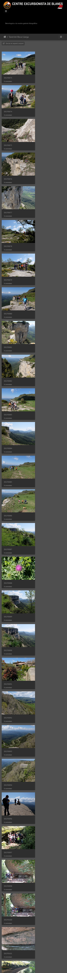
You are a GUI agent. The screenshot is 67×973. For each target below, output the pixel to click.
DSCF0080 (42, 170)
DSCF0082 (42, 202)
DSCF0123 (42, 800)
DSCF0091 (8, 359)
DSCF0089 (8, 328)
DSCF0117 (8, 737)
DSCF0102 (42, 485)
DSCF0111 (8, 642)
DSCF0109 (8, 611)
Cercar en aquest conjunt (13, 43)
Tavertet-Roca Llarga (19, 36)
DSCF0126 (8, 863)
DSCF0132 (42, 926)
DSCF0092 (42, 359)
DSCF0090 (42, 328)
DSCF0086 (42, 265)
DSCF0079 (8, 170)
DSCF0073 (8, 76)
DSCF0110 (42, 611)
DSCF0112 (42, 642)
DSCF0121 (42, 768)
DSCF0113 (8, 674)
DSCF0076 (42, 107)
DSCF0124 (8, 831)
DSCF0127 (42, 863)
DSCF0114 (42, 674)
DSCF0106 (42, 548)
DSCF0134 (42, 957)
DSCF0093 (8, 390)
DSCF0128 (8, 894)
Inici (5, 37)
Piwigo (40, 968)
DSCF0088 (42, 296)
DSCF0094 (42, 390)
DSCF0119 (42, 737)
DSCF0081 (8, 202)
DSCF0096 (8, 422)
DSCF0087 (8, 296)
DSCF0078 (42, 139)
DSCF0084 (42, 233)
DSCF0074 (42, 76)
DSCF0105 (8, 548)
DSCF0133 (8, 957)
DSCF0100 (42, 453)
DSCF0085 (8, 265)
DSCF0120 (8, 768)
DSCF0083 (8, 233)
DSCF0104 (42, 516)
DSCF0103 (8, 516)
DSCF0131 (8, 926)
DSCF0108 (42, 579)
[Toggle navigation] (6, 11)
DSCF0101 (8, 485)
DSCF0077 (8, 139)
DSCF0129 (42, 894)
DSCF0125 (42, 831)
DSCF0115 (8, 705)
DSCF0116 (42, 705)
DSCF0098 (8, 453)
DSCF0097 (42, 422)
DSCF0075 (8, 107)
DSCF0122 (8, 800)
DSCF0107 (8, 579)
